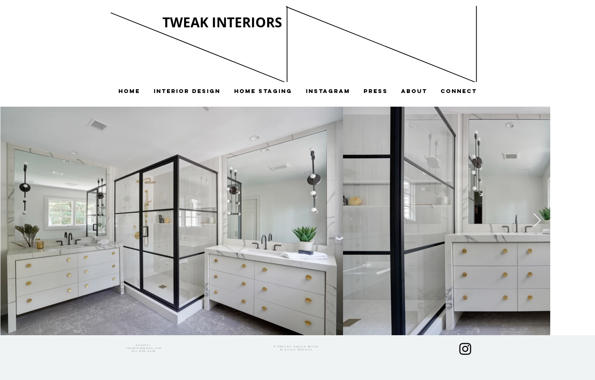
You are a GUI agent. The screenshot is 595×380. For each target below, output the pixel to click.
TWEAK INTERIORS (222, 22)
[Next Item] (537, 220)
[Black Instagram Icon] (465, 349)
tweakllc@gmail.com (144, 348)
